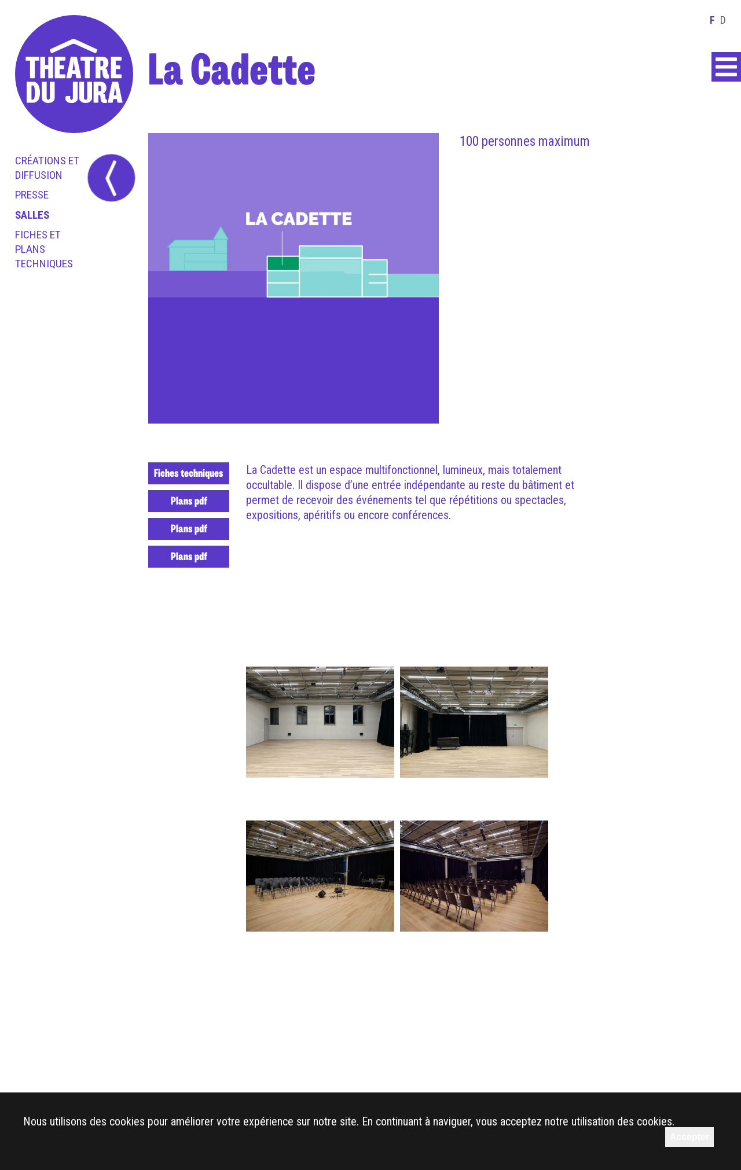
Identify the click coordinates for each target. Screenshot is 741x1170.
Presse (32, 194)
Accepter (689, 1137)
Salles (32, 215)
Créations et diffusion (47, 168)
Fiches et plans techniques (44, 249)
